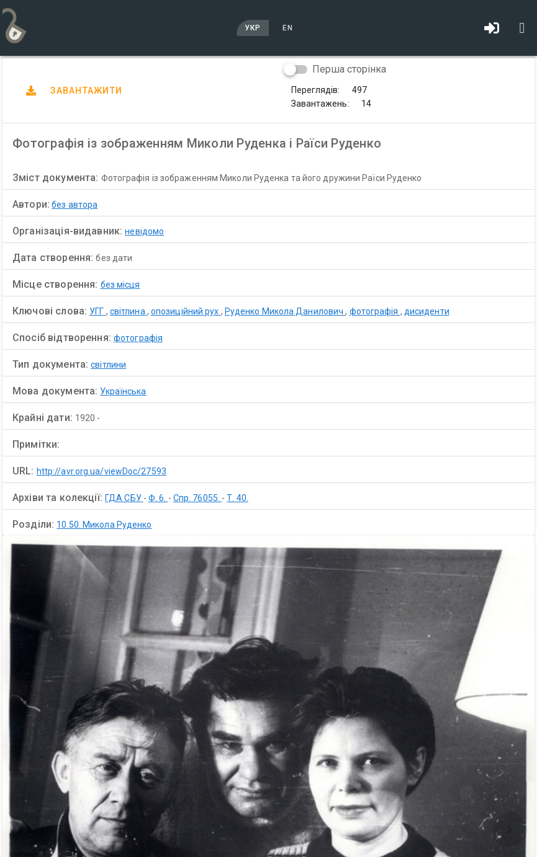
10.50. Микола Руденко (103, 525)
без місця (120, 285)
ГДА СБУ (124, 498)
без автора (74, 205)
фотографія (375, 311)
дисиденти (426, 311)
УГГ (97, 311)
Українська (123, 391)
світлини (108, 365)
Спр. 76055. (197, 498)
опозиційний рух (186, 311)
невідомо (144, 231)
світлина (128, 311)
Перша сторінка (349, 69)
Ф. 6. (158, 498)
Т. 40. (237, 498)
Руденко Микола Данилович (285, 311)
